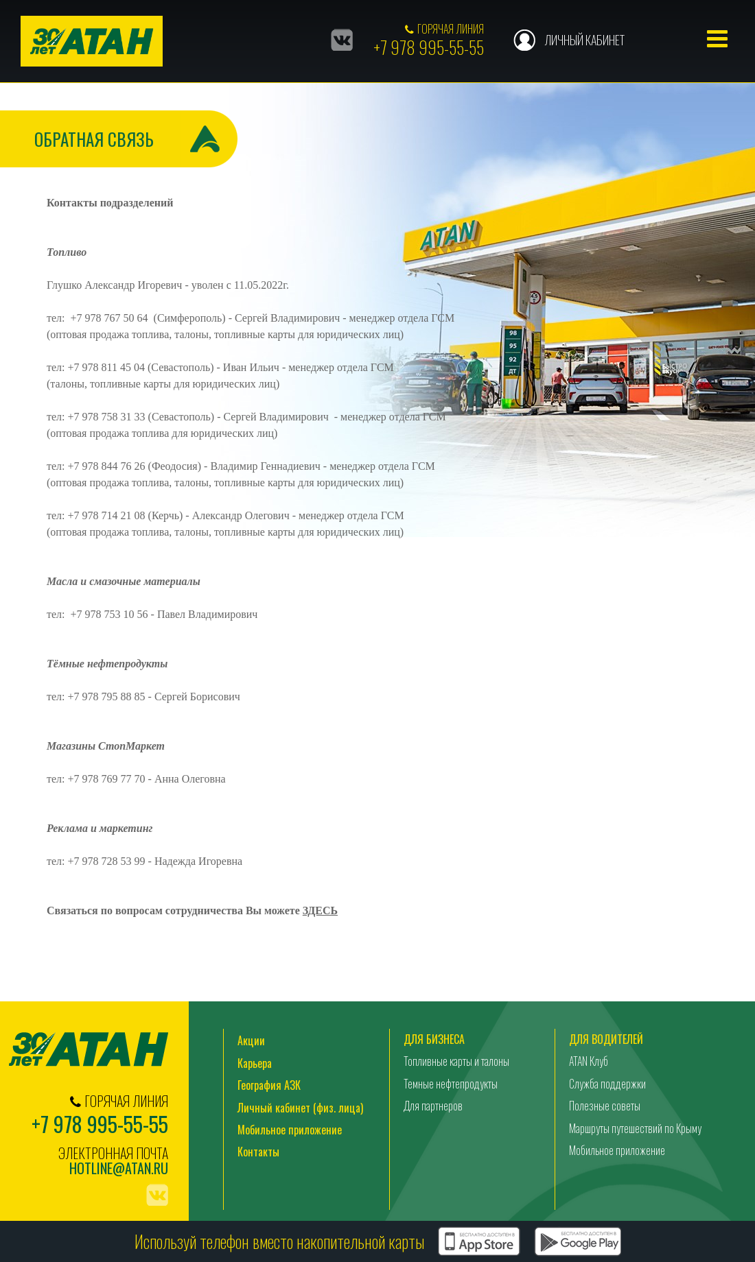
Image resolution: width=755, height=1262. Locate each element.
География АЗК (269, 1085)
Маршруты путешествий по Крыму (635, 1128)
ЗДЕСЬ (320, 910)
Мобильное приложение (289, 1129)
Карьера (254, 1063)
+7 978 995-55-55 (428, 47)
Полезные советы (604, 1105)
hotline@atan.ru (118, 1168)
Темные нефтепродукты (451, 1083)
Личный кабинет (584, 40)
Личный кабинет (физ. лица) (300, 1107)
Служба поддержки (607, 1083)
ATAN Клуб (588, 1061)
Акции (251, 1040)
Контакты (258, 1151)
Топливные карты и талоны (456, 1061)
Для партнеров (433, 1105)
